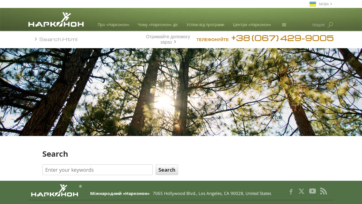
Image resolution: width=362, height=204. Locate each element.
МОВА (324, 3)
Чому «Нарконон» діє (158, 24)
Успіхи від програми (205, 24)
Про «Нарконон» (113, 24)
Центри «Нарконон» (252, 24)
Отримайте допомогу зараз (168, 38)
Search (117, 153)
